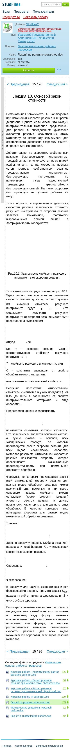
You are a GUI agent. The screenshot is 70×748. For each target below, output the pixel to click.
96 (64, 680)
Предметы (21, 11)
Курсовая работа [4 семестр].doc (30, 696)
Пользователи (43, 11)
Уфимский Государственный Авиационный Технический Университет (37, 38)
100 (64, 696)
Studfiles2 (32, 24)
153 (64, 702)
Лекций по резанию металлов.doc (30, 702)
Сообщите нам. (44, 31)
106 (64, 671)
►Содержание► (2, 140)
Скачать (28, 70)
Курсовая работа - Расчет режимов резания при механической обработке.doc (35, 681)
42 (64, 715)
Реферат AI (11, 17)
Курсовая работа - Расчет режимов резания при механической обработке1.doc (36, 690)
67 (64, 688)
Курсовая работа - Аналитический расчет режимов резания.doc (35, 673)
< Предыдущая (18, 84)
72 (64, 707)
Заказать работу (35, 17)
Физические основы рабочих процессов (37, 48)
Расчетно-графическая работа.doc (31, 715)
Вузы (6, 11)
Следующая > (57, 84)
